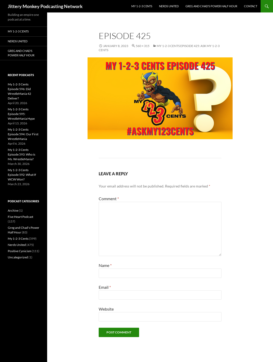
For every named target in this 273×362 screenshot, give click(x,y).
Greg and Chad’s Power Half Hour (211, 6)
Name (105, 265)
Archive (13, 210)
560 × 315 (142, 46)
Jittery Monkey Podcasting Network (45, 6)
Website (106, 308)
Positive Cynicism (19, 251)
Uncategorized (18, 257)
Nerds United (169, 6)
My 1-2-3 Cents (141, 6)
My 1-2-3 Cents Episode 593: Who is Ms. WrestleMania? (21, 154)
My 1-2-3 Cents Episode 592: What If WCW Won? (22, 174)
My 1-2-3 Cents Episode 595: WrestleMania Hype (21, 113)
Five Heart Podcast (20, 217)
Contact (250, 6)
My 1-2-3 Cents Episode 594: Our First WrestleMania (23, 134)
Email (105, 287)
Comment (109, 198)
